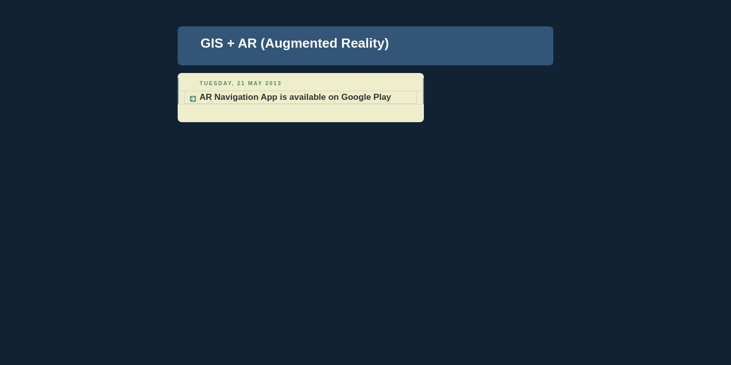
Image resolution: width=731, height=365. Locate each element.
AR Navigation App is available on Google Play (295, 97)
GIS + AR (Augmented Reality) (295, 43)
